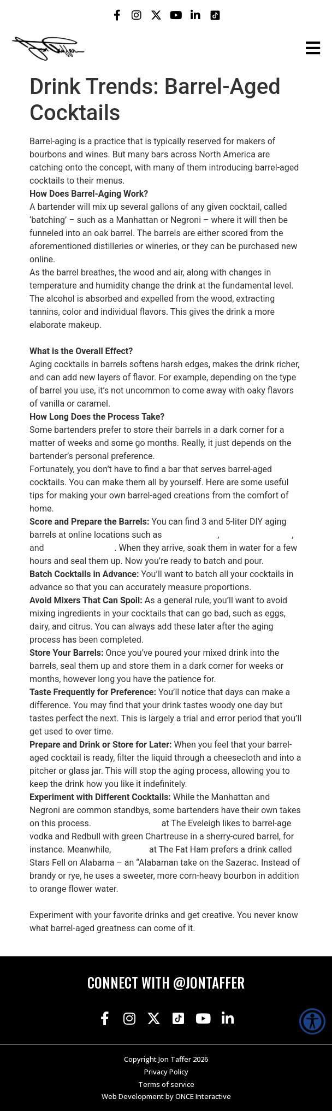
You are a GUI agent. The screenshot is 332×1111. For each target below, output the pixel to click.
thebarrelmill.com (80, 548)
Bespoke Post (191, 535)
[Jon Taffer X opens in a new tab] (156, 15)
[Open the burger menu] (313, 48)
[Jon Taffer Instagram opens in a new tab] (136, 15)
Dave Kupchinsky (126, 823)
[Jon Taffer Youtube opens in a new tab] (176, 15)
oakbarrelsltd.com (256, 535)
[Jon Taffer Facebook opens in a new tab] (117, 15)
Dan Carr (130, 849)
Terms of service (166, 1084)
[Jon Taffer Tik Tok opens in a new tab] (215, 15)
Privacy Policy (166, 1072)
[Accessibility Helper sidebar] (312, 1021)
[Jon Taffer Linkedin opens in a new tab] (195, 15)
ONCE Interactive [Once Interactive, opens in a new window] (203, 1096)
